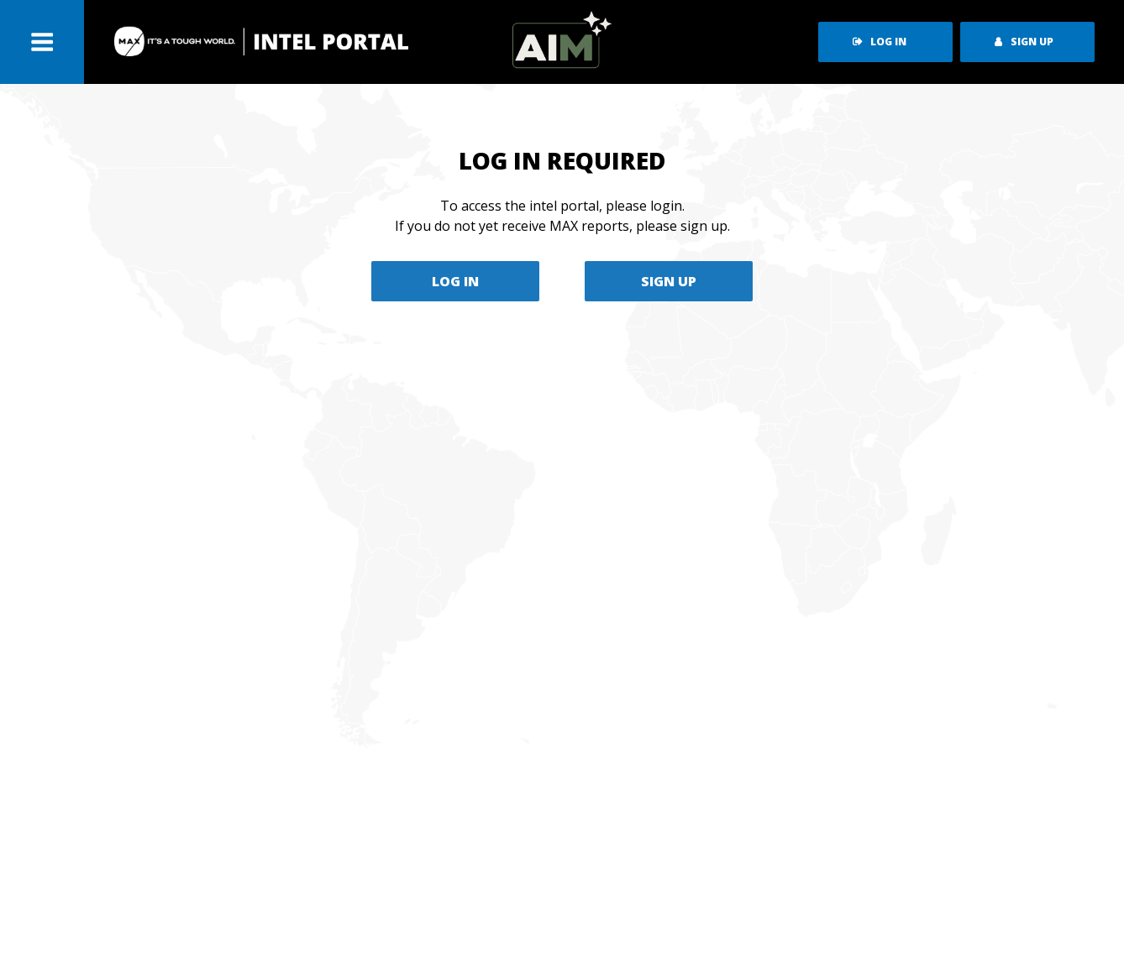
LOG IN (455, 281)
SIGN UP (668, 281)
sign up (1024, 41)
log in (879, 41)
